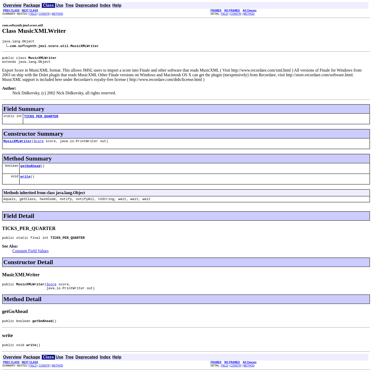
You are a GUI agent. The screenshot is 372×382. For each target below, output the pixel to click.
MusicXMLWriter (17, 144)
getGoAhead (30, 170)
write (25, 181)
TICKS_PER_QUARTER (41, 119)
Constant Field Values (30, 258)
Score (39, 144)
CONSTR (44, 13)
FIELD (33, 13)
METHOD (57, 13)
